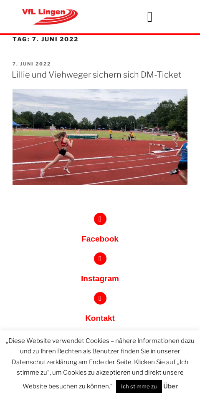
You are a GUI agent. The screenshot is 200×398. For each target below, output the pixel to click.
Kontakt (100, 318)
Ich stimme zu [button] (139, 386)
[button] (150, 17)
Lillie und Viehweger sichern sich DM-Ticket (97, 75)
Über (170, 386)
